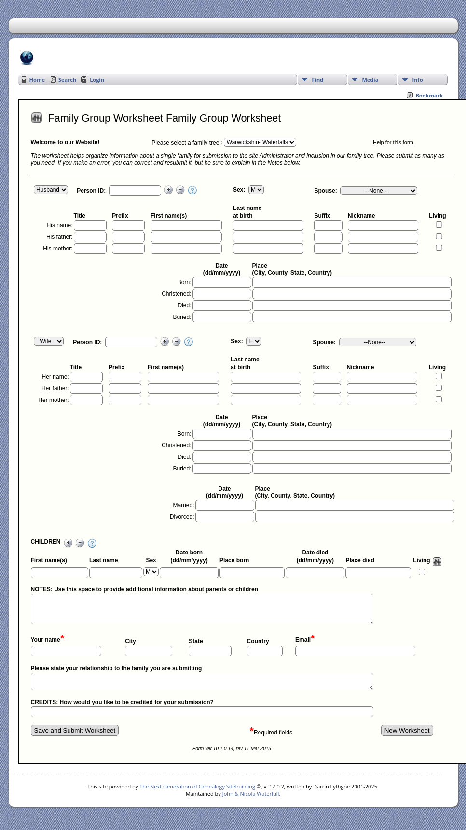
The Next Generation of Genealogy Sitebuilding (197, 786)
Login (97, 79)
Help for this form (393, 142)
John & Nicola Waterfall (250, 793)
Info (417, 79)
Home (37, 79)
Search (67, 79)
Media (370, 79)
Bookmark (429, 95)
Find (318, 79)
